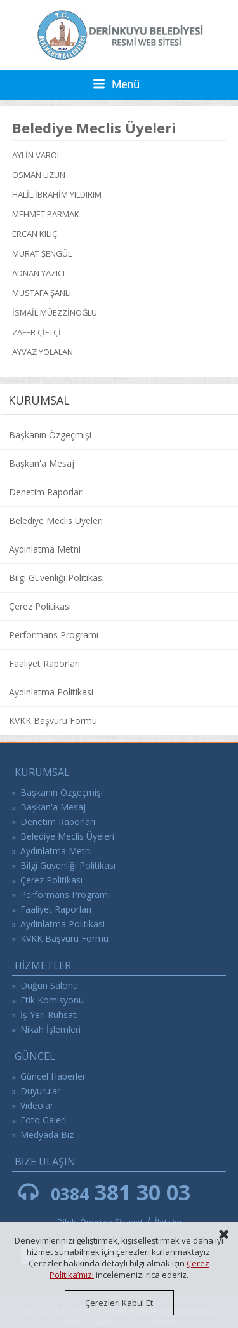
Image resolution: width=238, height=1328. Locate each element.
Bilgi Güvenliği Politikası (56, 578)
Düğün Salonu (49, 985)
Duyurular (40, 1091)
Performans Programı (53, 635)
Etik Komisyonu (52, 1000)
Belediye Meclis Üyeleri (56, 520)
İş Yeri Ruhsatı (49, 1015)
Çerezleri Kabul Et (119, 1302)
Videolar (36, 1105)
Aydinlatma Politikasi (51, 692)
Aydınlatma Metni (45, 549)
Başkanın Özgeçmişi (50, 435)
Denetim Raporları (46, 492)
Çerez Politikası (40, 606)
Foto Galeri (43, 1120)
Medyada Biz (47, 1135)
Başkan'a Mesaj (41, 463)
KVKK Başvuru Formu (53, 720)
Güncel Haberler (53, 1076)
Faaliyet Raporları (44, 663)
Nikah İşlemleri (50, 1029)
